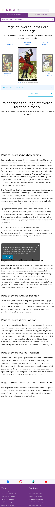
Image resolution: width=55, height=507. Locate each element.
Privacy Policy (12, 253)
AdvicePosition (45, 43)
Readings (33, 488)
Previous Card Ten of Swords (7, 73)
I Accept (8, 257)
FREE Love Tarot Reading (8, 496)
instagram (20, 481)
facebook (8, 481)
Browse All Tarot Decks (41, 14)
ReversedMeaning (27, 43)
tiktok (33, 481)
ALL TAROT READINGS (7, 505)
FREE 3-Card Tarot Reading (8, 493)
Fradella (19, 82)
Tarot (4, 488)
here (24, 251)
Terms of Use (24, 253)
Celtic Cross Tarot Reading (36, 499)
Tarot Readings (5, 491)
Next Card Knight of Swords (47, 73)
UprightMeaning (10, 43)
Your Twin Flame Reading (36, 502)
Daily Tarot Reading (6, 502)
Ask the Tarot (32, 491)
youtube (46, 481)
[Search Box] (33, 10)
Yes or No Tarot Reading (7, 499)
